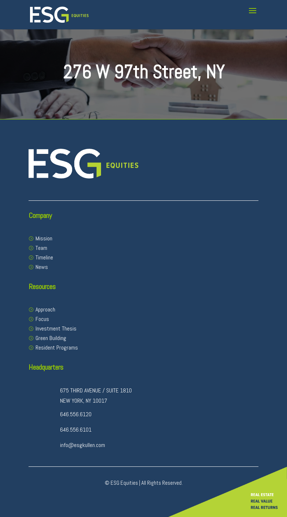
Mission (44, 238)
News (42, 267)
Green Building (51, 338)
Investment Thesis (56, 328)
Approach (45, 309)
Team (41, 248)
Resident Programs (57, 347)
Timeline (44, 257)
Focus (42, 319)
